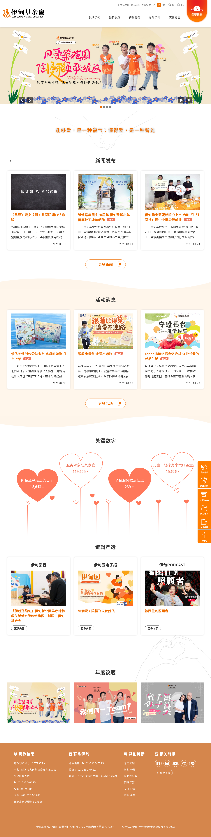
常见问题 (129, 763)
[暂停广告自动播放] (189, 100)
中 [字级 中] (158, 5)
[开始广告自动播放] (181, 100)
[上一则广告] (22, 100)
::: (118, 4)
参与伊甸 (154, 17)
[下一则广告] (30, 100)
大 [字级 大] (163, 5)
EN (182, 4)
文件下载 (129, 789)
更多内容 (19, 628)
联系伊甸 (129, 795)
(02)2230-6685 (25, 782)
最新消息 (114, 17)
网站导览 (135, 4)
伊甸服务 (134, 17)
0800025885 (23, 789)
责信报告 (174, 17)
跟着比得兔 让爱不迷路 (100, 353)
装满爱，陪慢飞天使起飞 (96, 610)
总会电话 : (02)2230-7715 (86, 763)
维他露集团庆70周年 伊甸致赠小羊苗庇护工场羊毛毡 (104, 217)
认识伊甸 (94, 17)
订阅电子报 (163, 772)
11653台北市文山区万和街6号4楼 (96, 776)
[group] (105, 65)
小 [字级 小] (154, 4)
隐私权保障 (131, 776)
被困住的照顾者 (156, 610)
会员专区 (124, 4)
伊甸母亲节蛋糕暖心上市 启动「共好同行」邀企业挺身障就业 (172, 217)
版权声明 (129, 769)
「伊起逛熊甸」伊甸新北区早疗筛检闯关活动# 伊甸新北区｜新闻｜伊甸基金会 (38, 615)
